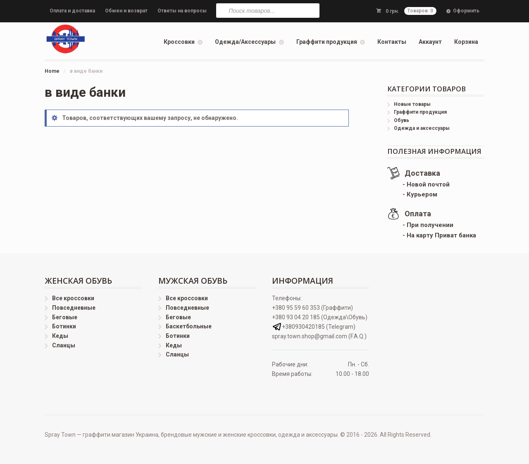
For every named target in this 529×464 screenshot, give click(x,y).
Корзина (466, 41)
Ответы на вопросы (182, 11)
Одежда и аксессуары (422, 128)
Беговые (64, 317)
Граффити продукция (326, 41)
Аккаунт (430, 41)
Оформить (466, 11)
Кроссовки (179, 41)
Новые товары (412, 104)
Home (52, 71)
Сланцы (63, 345)
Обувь (401, 120)
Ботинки (64, 326)
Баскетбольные (189, 326)
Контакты (391, 41)
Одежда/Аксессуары (245, 41)
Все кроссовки (73, 298)
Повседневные (73, 307)
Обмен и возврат (126, 11)
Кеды (60, 335)
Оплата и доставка (72, 11)
